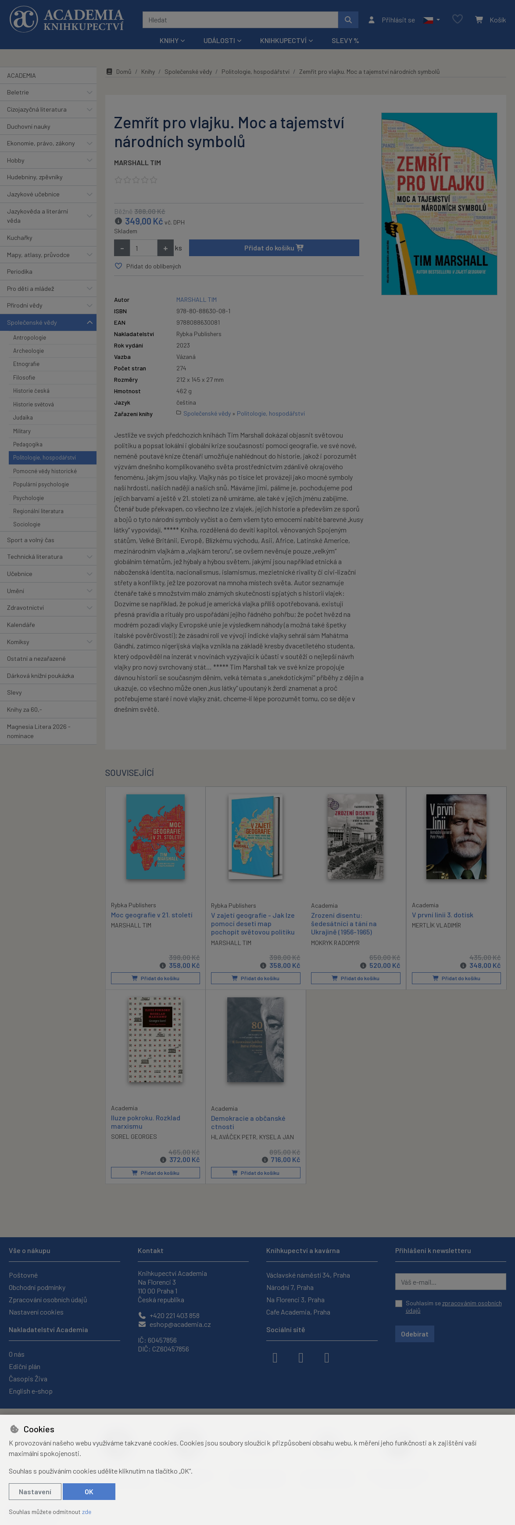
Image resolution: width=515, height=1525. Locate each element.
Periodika (19, 271)
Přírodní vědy (25, 305)
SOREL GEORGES (134, 1136)
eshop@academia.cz (174, 1324)
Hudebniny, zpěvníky (35, 177)
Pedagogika (28, 444)
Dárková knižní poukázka (40, 675)
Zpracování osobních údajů (48, 1299)
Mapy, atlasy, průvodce (38, 254)
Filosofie (24, 377)
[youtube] (327, 1357)
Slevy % (345, 40)
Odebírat (415, 1333)
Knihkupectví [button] (283, 40)
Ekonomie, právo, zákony (41, 143)
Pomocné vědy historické (45, 471)
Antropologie (29, 337)
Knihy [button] (169, 40)
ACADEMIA (21, 75)
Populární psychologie (41, 484)
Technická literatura (35, 556)
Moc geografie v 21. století (152, 914)
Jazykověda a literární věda (37, 216)
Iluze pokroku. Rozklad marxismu (145, 1121)
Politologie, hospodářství (44, 457)
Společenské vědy (32, 322)
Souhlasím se (454, 1307)
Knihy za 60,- (24, 709)
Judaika (23, 417)
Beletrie (18, 92)
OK (89, 1491)
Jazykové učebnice (33, 194)
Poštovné (23, 1275)
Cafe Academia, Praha (298, 1312)
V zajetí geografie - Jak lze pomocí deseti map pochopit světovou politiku (253, 923)
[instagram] (301, 1357)
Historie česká (31, 390)
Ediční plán (24, 1366)
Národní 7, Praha (290, 1287)
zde (86, 1511)
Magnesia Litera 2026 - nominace (39, 731)
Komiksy (18, 641)
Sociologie (26, 524)
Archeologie (28, 350)
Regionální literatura (38, 510)
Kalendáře (21, 624)
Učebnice (19, 573)
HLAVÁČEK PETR (233, 1137)
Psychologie (28, 497)
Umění (15, 590)
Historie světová (33, 404)
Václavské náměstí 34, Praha (308, 1275)
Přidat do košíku (274, 247)
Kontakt (151, 1250)
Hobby (16, 160)
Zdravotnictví (25, 607)
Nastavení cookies (36, 1312)
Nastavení (35, 1491)
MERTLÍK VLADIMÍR (436, 925)
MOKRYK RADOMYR (335, 942)
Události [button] (219, 40)
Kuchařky (19, 237)
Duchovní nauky (28, 126)
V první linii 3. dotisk (442, 914)
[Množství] (143, 247)
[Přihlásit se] (391, 20)
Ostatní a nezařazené (36, 658)
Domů (118, 71)
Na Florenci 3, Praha (295, 1299)
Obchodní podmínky (37, 1287)
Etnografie (26, 363)
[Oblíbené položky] (457, 19)
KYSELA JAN (276, 1137)
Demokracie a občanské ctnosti (248, 1122)
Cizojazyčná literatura (37, 109)
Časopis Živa (28, 1378)
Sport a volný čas (30, 539)
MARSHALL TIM (137, 162)
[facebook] (275, 1357)
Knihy (148, 71)
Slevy (14, 692)
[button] (431, 20)
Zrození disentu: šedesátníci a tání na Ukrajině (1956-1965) (344, 923)
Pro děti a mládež (30, 288)
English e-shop (31, 1391)
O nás (17, 1354)
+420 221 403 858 (169, 1315)
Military (22, 431)
